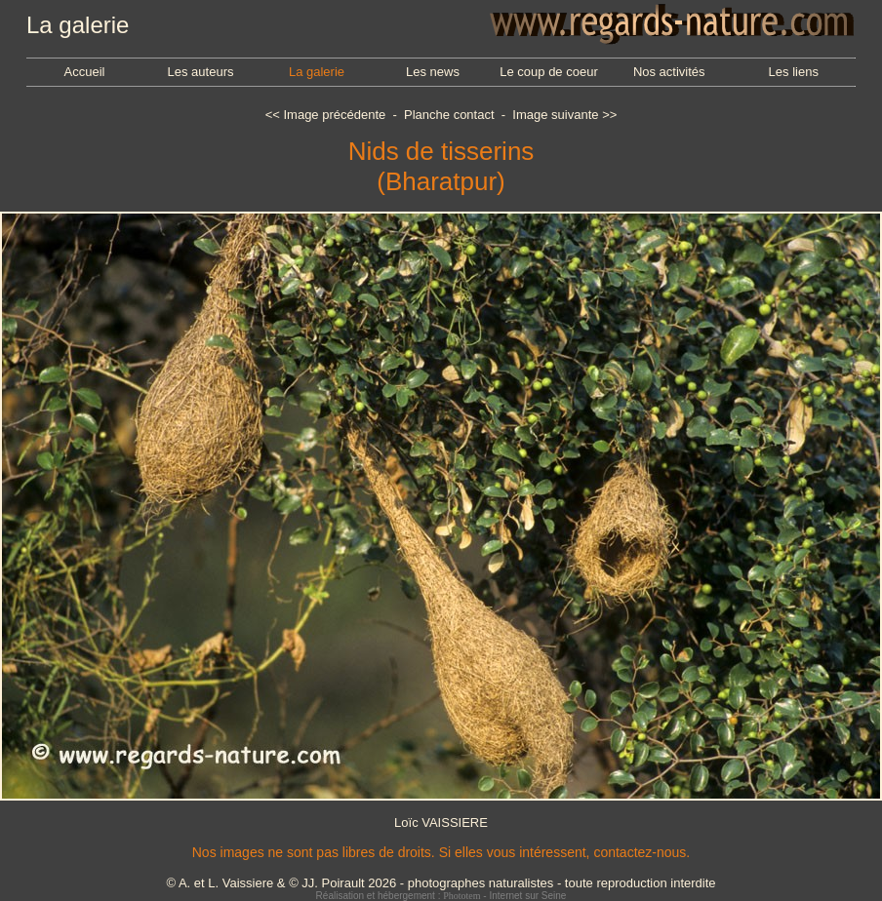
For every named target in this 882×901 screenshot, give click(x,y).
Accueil (84, 71)
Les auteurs (201, 71)
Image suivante (555, 114)
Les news (433, 71)
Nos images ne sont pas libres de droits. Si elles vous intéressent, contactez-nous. (441, 852)
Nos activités (669, 71)
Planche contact (449, 114)
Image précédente (334, 114)
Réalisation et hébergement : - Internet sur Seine (441, 895)
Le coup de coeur (548, 71)
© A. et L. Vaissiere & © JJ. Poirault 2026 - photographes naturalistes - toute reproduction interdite (440, 883)
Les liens (794, 71)
